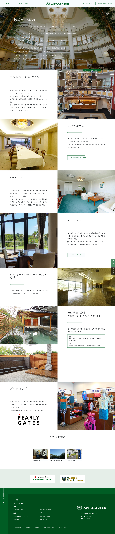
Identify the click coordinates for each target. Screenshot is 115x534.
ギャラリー (43, 519)
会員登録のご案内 (45, 510)
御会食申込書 (76, 159)
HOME (85, 70)
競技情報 (16, 519)
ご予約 (113, 263)
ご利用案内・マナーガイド (22, 516)
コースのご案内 (18, 503)
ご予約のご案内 (18, 510)
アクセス (113, 271)
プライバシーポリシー (49, 527)
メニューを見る (76, 256)
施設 (14, 513)
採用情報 (28, 527)
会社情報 (37, 527)
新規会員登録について (105, 3)
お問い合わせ (18, 527)
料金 (14, 506)
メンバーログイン (88, 3)
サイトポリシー (62, 527)
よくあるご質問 (45, 516)
